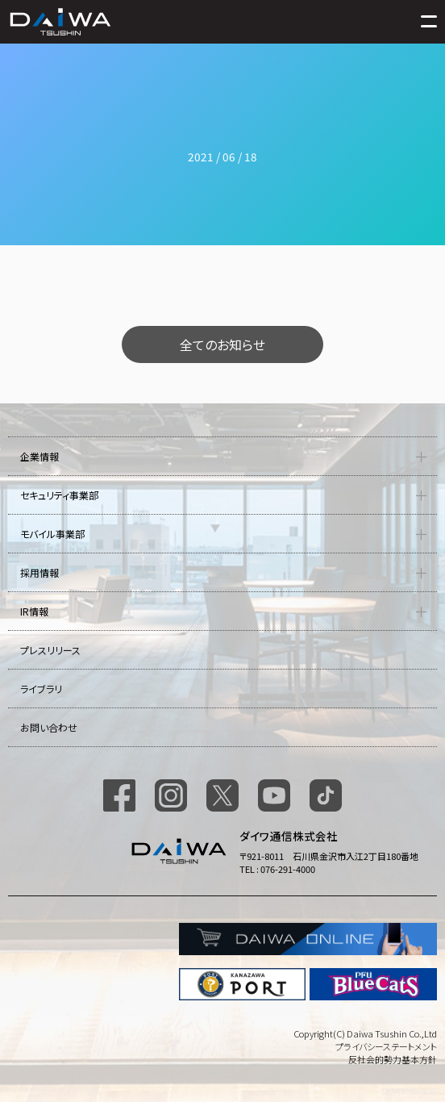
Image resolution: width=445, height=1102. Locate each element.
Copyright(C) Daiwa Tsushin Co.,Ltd (365, 1033)
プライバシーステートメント (386, 1046)
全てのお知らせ (222, 344)
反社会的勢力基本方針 (392, 1059)
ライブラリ (41, 688)
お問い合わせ (48, 727)
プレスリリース (50, 650)
